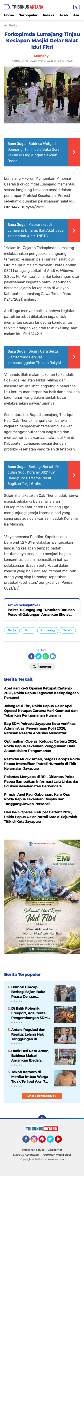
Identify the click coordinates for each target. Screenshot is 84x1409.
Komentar (42, 666)
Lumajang (48, 630)
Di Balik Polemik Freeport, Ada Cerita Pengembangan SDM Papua (29, 1013)
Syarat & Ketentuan (26, 1154)
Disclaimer (55, 1149)
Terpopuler (28, 15)
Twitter (52, 1141)
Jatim (28, 630)
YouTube (61, 1141)
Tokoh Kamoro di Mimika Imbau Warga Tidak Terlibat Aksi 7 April (29, 1077)
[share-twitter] (38, 656)
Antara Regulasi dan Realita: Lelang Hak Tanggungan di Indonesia (28, 1034)
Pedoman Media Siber (56, 1154)
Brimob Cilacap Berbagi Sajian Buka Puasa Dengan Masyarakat (28, 992)
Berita (12, 630)
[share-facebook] (31, 656)
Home (9, 15)
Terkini (67, 630)
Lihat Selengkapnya (42, 1095)
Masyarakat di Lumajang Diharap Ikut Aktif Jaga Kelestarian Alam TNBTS (35, 230)
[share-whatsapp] (46, 656)
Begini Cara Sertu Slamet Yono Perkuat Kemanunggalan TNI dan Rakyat (34, 357)
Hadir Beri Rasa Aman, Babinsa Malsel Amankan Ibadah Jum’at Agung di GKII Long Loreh (30, 1056)
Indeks (48, 15)
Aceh (63, 15)
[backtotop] (42, 1119)
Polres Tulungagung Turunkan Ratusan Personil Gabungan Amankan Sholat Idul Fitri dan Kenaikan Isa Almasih (41, 612)
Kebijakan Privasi (33, 1149)
